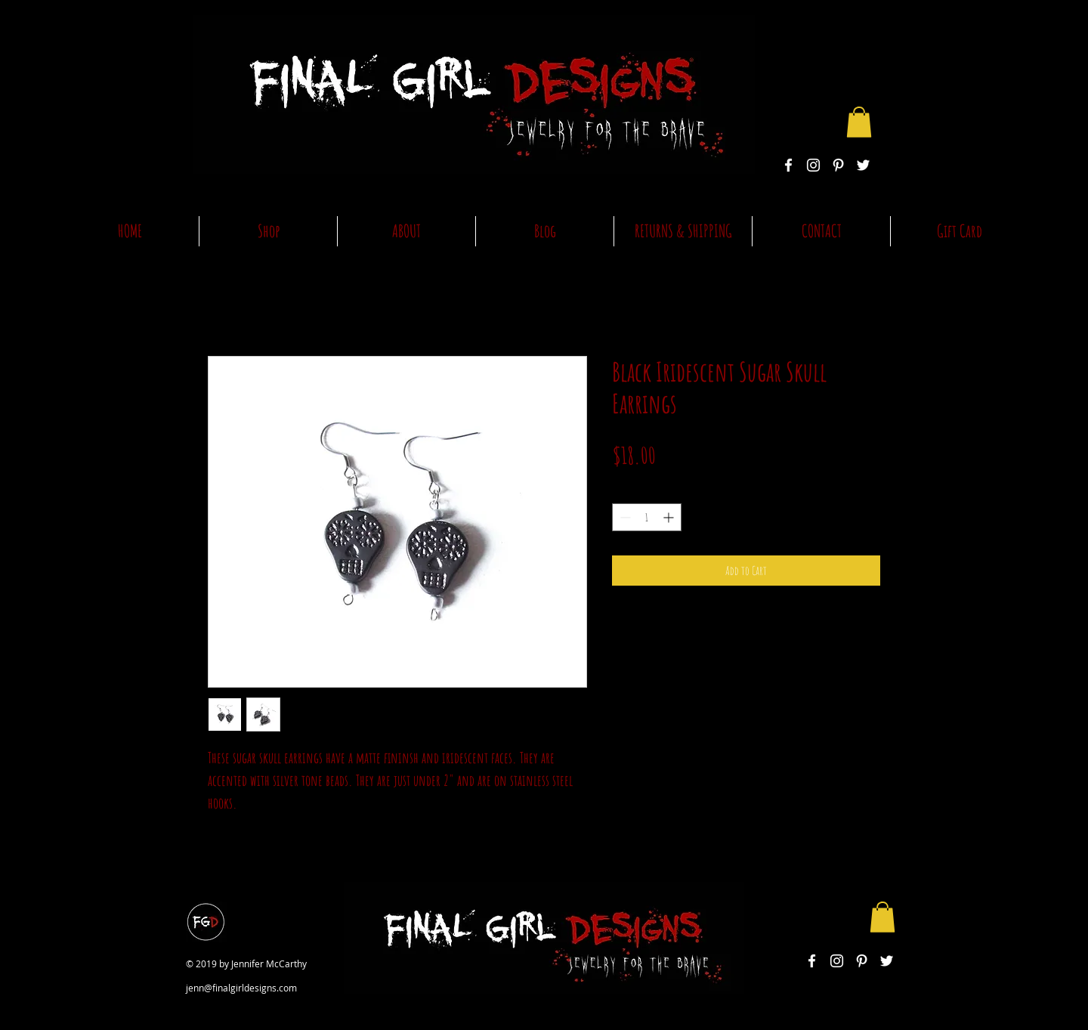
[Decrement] (623, 517)
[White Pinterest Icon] (838, 165)
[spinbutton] (646, 517)
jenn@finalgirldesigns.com (241, 988)
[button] (859, 122)
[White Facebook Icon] (788, 165)
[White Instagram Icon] (813, 165)
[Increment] (669, 517)
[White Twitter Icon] (863, 165)
